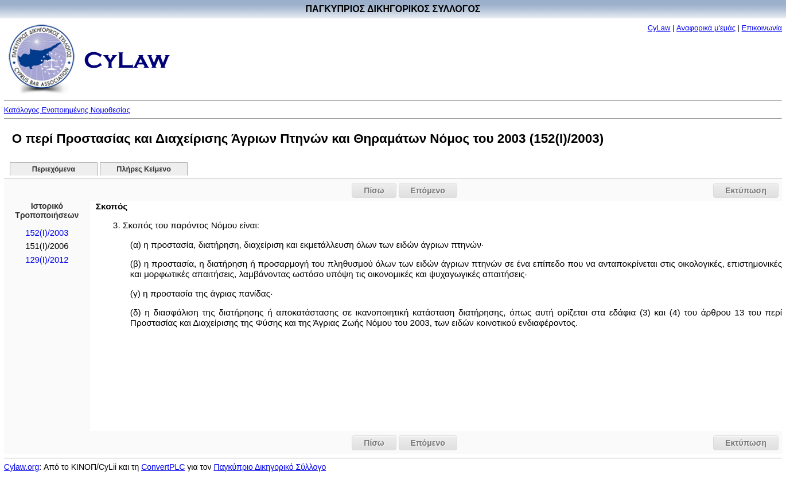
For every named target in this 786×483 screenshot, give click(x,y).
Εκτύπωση (745, 190)
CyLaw (659, 28)
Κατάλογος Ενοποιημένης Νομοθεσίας (67, 110)
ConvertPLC (163, 467)
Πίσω (374, 190)
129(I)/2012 (46, 259)
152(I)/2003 (46, 232)
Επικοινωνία (762, 28)
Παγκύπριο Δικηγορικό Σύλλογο (269, 467)
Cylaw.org (21, 467)
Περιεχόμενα (53, 169)
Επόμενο (428, 190)
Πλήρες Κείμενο (143, 169)
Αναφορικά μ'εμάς (706, 28)
